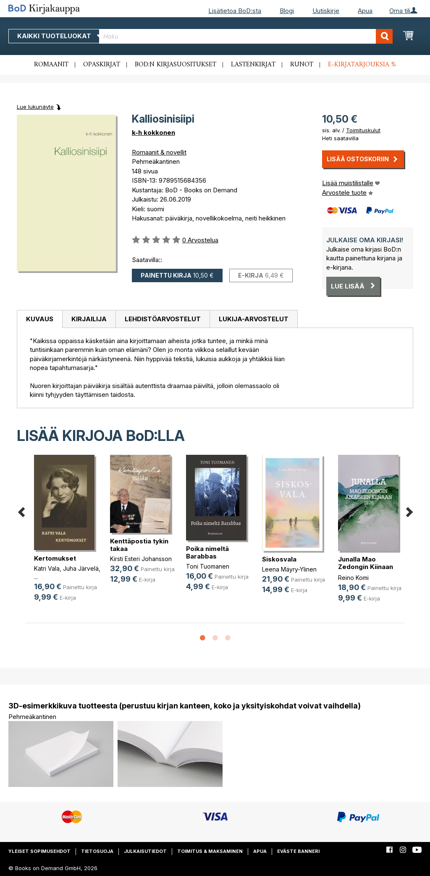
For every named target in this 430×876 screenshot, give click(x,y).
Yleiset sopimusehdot (39, 851)
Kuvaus (39, 319)
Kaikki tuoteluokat (60, 36)
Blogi (287, 11)
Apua (365, 11)
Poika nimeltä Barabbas (207, 552)
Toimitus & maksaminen (210, 851)
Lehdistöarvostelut (163, 319)
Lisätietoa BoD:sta (234, 11)
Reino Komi (353, 577)
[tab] (39, 319)
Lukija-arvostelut (253, 319)
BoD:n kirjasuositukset (175, 65)
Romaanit (51, 65)
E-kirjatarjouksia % (362, 65)
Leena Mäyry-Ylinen (289, 569)
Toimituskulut (363, 130)
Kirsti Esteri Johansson (141, 558)
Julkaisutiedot (145, 851)
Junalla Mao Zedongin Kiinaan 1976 (365, 566)
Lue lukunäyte (35, 106)
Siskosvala (279, 559)
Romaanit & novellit (159, 152)
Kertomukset (55, 558)
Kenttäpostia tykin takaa (139, 545)
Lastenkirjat (253, 65)
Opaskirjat (101, 65)
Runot (301, 65)
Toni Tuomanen (207, 566)
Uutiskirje (325, 11)
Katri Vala (47, 568)
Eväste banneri (298, 851)
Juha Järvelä (81, 568)
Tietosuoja (97, 851)
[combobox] (246, 36)
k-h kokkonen (153, 132)
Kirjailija (89, 319)
